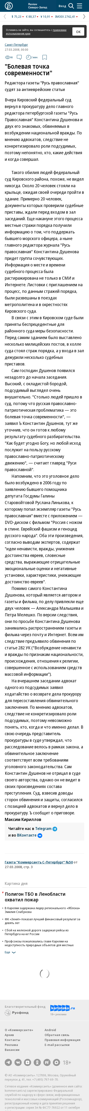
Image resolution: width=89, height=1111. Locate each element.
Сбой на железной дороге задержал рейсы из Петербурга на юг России (37, 932)
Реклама (11, 1045)
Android (50, 1030)
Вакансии (12, 1050)
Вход (62, 6)
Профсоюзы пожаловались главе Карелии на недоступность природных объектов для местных (39, 943)
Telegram (46, 828)
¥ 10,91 (45, 16)
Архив (9, 1035)
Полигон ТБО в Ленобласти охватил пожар (35, 897)
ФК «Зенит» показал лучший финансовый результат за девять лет (42, 921)
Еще (11, 952)
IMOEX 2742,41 (65, 16)
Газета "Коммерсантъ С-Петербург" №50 (39, 862)
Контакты (12, 1040)
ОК (78, 31)
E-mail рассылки (57, 1045)
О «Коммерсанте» (19, 1030)
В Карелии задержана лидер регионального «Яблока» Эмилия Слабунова (42, 910)
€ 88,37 (31, 16)
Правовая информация (62, 1040)
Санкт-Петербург (16, 44)
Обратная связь (57, 1035)
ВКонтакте (29, 835)
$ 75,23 (16, 16)
